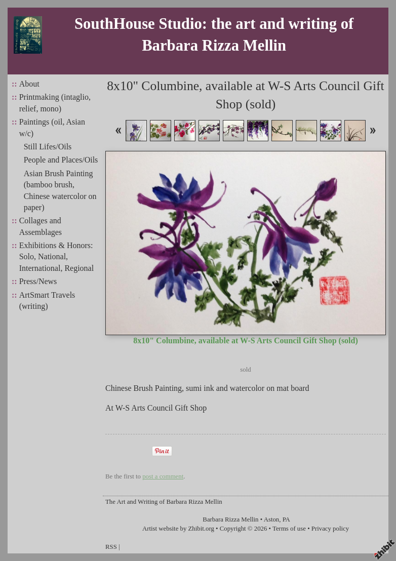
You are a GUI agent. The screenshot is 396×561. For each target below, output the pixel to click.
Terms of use (289, 528)
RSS (111, 546)
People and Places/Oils (61, 159)
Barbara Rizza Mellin (230, 519)
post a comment (162, 476)
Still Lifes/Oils (48, 146)
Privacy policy (330, 528)
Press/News (38, 281)
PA (286, 519)
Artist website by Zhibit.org (178, 528)
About (29, 83)
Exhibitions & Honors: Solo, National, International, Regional (56, 256)
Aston (272, 519)
